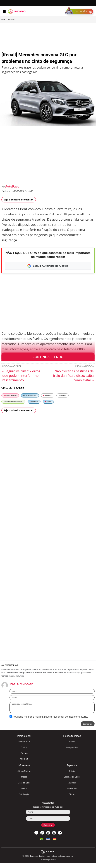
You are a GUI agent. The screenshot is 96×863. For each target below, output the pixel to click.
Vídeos (48, 402)
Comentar (87, 723)
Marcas (72, 741)
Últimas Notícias (24, 771)
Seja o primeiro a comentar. (18, 199)
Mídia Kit (24, 758)
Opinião (72, 771)
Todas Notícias (10, 395)
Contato (24, 753)
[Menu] (4, 11)
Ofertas (72, 794)
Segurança (62, 395)
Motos (24, 776)
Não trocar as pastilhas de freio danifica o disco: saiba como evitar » (73, 375)
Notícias (11, 20)
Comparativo (72, 747)
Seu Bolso (34, 402)
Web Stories (72, 788)
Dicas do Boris (24, 782)
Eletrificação (24, 794)
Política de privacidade (48, 860)
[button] (79, 11)
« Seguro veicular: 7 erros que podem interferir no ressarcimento (21, 375)
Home (3, 20)
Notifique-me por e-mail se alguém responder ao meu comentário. (48, 716)
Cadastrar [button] (47, 825)
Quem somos (24, 741)
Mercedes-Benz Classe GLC (13, 402)
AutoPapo (12, 186)
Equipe (24, 747)
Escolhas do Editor (30, 395)
